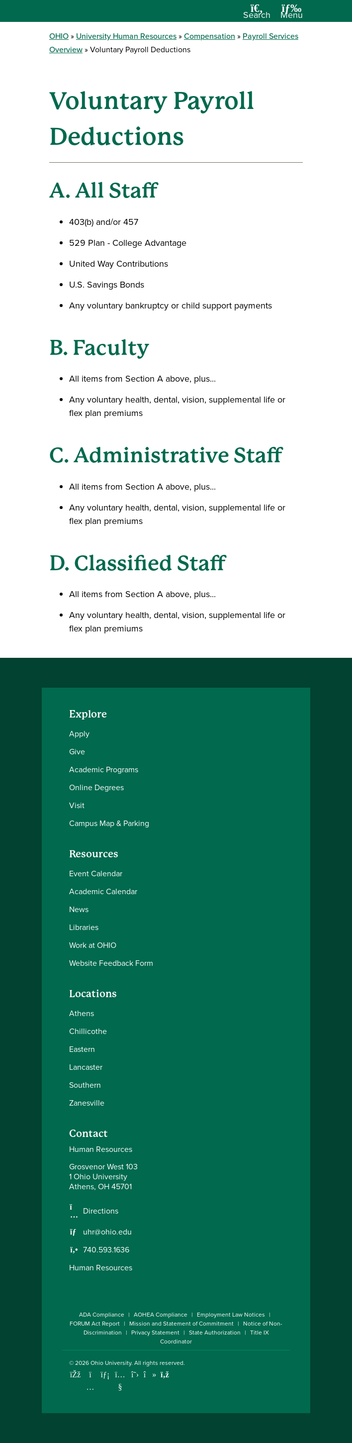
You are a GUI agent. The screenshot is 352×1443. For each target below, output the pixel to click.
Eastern (82, 1049)
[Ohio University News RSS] (165, 1374)
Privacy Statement (155, 1332)
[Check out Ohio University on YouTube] (120, 1381)
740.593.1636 (106, 1250)
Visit (77, 805)
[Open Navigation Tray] (291, 14)
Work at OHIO (92, 945)
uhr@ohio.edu (107, 1232)
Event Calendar (95, 873)
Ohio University (110, 1362)
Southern (85, 1085)
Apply (79, 733)
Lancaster (85, 1067)
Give (77, 751)
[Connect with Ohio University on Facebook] (75, 1374)
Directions (100, 1211)
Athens (81, 1013)
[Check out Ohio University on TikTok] (150, 1374)
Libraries (83, 927)
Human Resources (100, 1267)
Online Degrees (96, 787)
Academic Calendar (103, 891)
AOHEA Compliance (160, 1314)
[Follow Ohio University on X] (135, 1374)
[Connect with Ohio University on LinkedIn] (105, 1374)
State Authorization (215, 1332)
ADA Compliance (101, 1314)
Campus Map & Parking (109, 823)
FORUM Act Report (95, 1323)
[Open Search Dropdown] (256, 14)
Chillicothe (88, 1031)
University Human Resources (126, 36)
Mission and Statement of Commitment (181, 1323)
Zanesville (86, 1103)
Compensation (209, 36)
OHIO (59, 36)
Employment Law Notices (231, 1314)
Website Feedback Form (111, 963)
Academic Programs (103, 769)
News (78, 909)
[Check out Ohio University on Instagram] (90, 1387)
